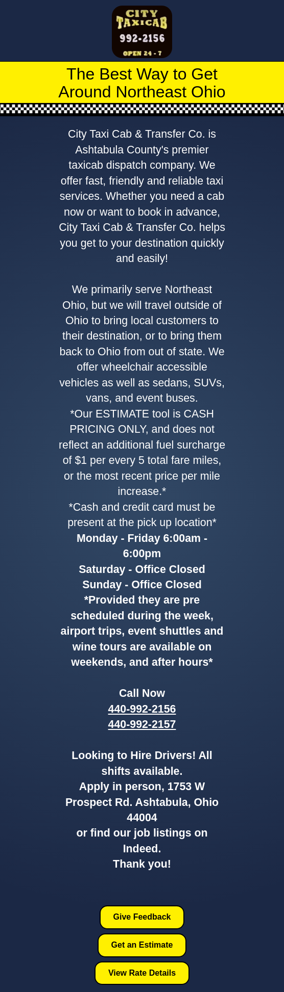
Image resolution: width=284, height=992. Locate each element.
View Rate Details (142, 973)
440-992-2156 (142, 709)
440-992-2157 (142, 724)
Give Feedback (142, 916)
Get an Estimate (142, 945)
